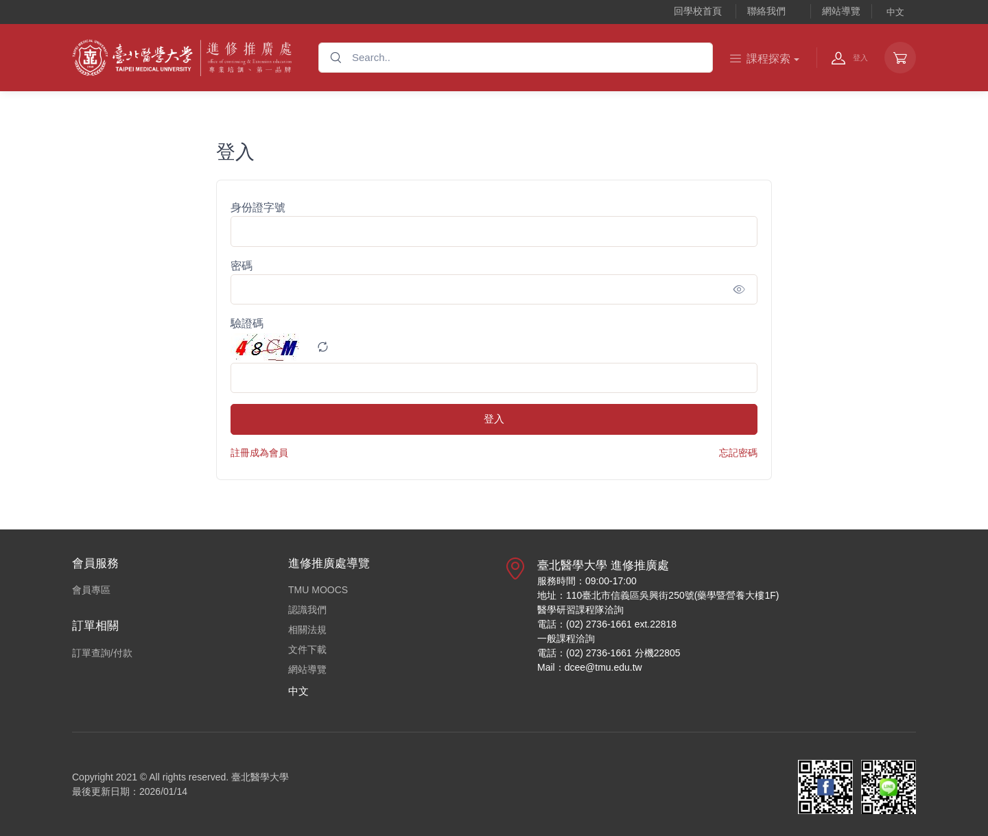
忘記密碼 (738, 452)
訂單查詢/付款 (102, 652)
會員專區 (91, 589)
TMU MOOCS (318, 589)
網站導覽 (841, 10)
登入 (494, 419)
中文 (895, 12)
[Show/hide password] (739, 289)
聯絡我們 (766, 10)
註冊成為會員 (259, 452)
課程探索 (760, 58)
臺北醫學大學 (260, 777)
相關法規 (307, 629)
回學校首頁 (698, 10)
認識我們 (307, 609)
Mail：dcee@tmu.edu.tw (589, 667)
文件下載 (307, 649)
